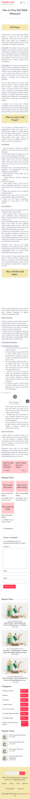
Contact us (20, 788)
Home (11, 783)
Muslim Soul (8, 2)
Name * (5, 571)
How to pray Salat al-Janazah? (8, 465)
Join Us (22, 773)
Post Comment (9, 586)
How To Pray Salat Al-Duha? (21, 465)
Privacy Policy (10, 788)
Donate (4, 783)
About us (25, 783)
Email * (5, 578)
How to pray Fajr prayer (7, 486)
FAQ (18, 783)
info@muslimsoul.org (19, 779)
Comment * (6, 546)
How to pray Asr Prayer (8, 508)
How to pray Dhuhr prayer (22, 486)
